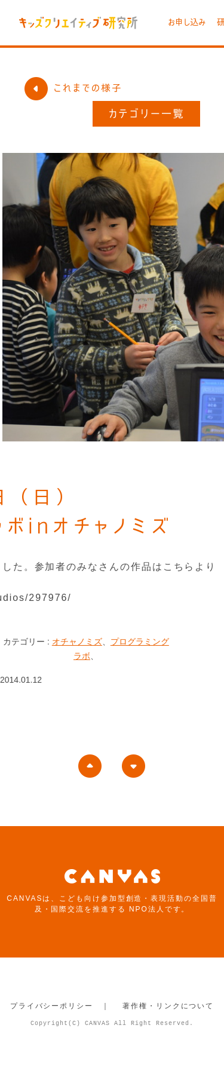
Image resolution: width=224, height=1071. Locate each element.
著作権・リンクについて (168, 1006)
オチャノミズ (77, 641)
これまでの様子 (73, 88)
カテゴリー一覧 (146, 113)
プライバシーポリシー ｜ (60, 1006)
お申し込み (186, 22)
